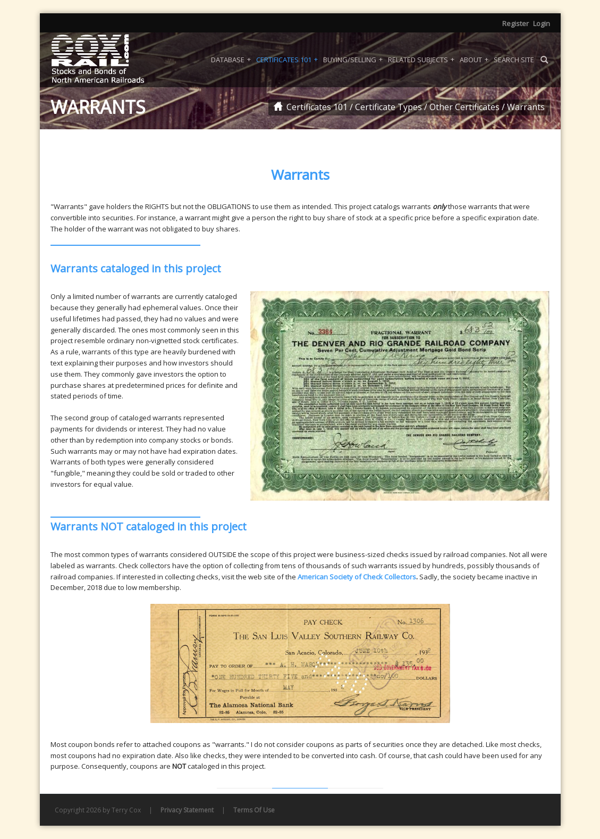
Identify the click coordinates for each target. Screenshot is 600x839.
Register (515, 23)
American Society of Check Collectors (357, 577)
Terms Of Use (254, 810)
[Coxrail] (111, 59)
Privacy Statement (187, 810)
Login (541, 23)
